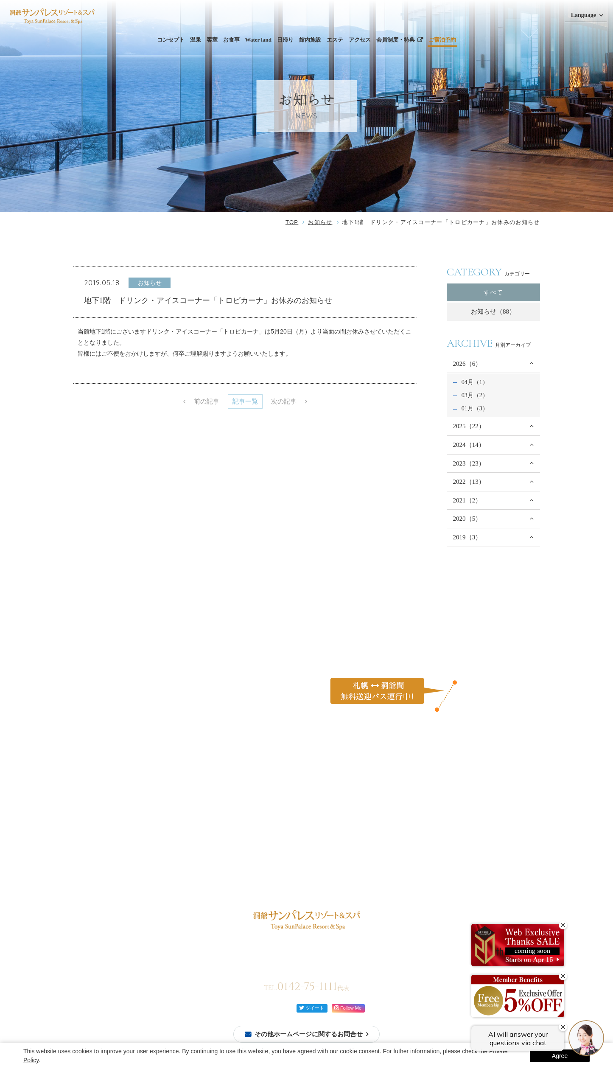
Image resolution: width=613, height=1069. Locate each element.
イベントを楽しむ (345, 834)
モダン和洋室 (167, 857)
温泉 (195, 39)
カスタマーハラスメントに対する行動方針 (449, 826)
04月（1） (475, 382)
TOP (292, 222)
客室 (212, 39)
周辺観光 (286, 843)
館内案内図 (234, 850)
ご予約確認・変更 (102, 830)
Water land (258, 39)
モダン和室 (164, 867)
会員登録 (91, 820)
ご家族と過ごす (342, 803)
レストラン (220, 814)
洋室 (155, 847)
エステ (335, 39)
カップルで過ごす (345, 814)
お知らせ (320, 222)
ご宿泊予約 (442, 39)
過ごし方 (333, 793)
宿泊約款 (405, 859)
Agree (560, 1055)
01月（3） (475, 408)
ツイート (311, 1007)
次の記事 (284, 401)
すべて (493, 292)
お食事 (231, 39)
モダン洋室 (164, 877)
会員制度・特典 (395, 39)
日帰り (285, 39)
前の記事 (206, 401)
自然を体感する (342, 824)
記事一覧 (245, 401)
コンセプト (171, 39)
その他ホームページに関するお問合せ (309, 1034)
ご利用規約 (408, 843)
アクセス (360, 39)
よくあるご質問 (413, 793)
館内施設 (310, 39)
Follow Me (347, 1007)
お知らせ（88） (493, 311)
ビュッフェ (220, 803)
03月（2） (475, 395)
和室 (155, 836)
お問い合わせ (410, 810)
